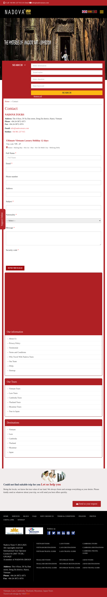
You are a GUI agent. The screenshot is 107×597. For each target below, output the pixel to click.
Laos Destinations (67, 547)
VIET (26, 594)
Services (16, 516)
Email (9, 163)
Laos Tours (13, 393)
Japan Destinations (91, 564)
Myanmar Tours (15, 407)
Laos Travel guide (67, 551)
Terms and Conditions (17, 352)
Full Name (11, 153)
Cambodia (13, 439)
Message (10, 228)
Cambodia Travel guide (90, 552)
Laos (11, 434)
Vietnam (12, 430)
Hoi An (26, 148)
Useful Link (8, 520)
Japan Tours (88, 560)
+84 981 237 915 (16, 3)
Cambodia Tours (15, 398)
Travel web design (11, 594)
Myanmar (12, 448)
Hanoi (10, 148)
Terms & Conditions (66, 516)
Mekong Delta (55, 148)
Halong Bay (18, 148)
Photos (93, 516)
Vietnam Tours (14, 389)
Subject (10, 201)
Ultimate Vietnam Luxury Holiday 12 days (27, 140)
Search (66, 93)
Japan (11, 452)
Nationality (11, 215)
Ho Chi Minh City (41, 148)
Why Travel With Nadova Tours (21, 357)
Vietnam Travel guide (46, 551)
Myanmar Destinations (69, 564)
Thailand (12, 443)
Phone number (12, 176)
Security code (12, 250)
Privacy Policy (14, 343)
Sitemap (12, 371)
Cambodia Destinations (93, 547)
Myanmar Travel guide (69, 568)
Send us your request (88, 504)
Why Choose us (47, 516)
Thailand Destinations (46, 564)
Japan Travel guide (91, 568)
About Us (12, 339)
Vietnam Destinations (46, 547)
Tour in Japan (14, 411)
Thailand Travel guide (46, 568)
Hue (32, 148)
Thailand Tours (15, 402)
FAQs (11, 366)
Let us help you (51, 484)
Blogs (26, 516)
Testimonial (13, 348)
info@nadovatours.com (40, 3)
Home (5, 516)
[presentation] (27, 259)
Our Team (13, 361)
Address (9, 188)
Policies (82, 516)
